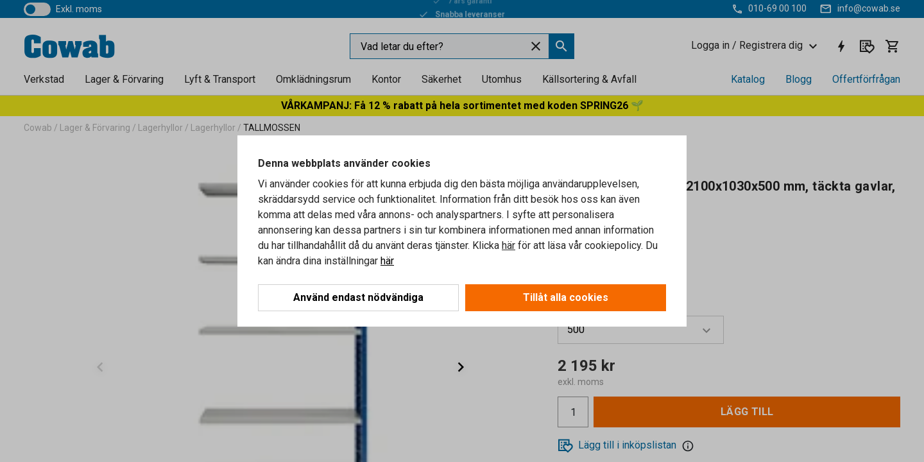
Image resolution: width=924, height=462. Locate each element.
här (508, 245)
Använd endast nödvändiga (358, 297)
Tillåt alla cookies (565, 297)
